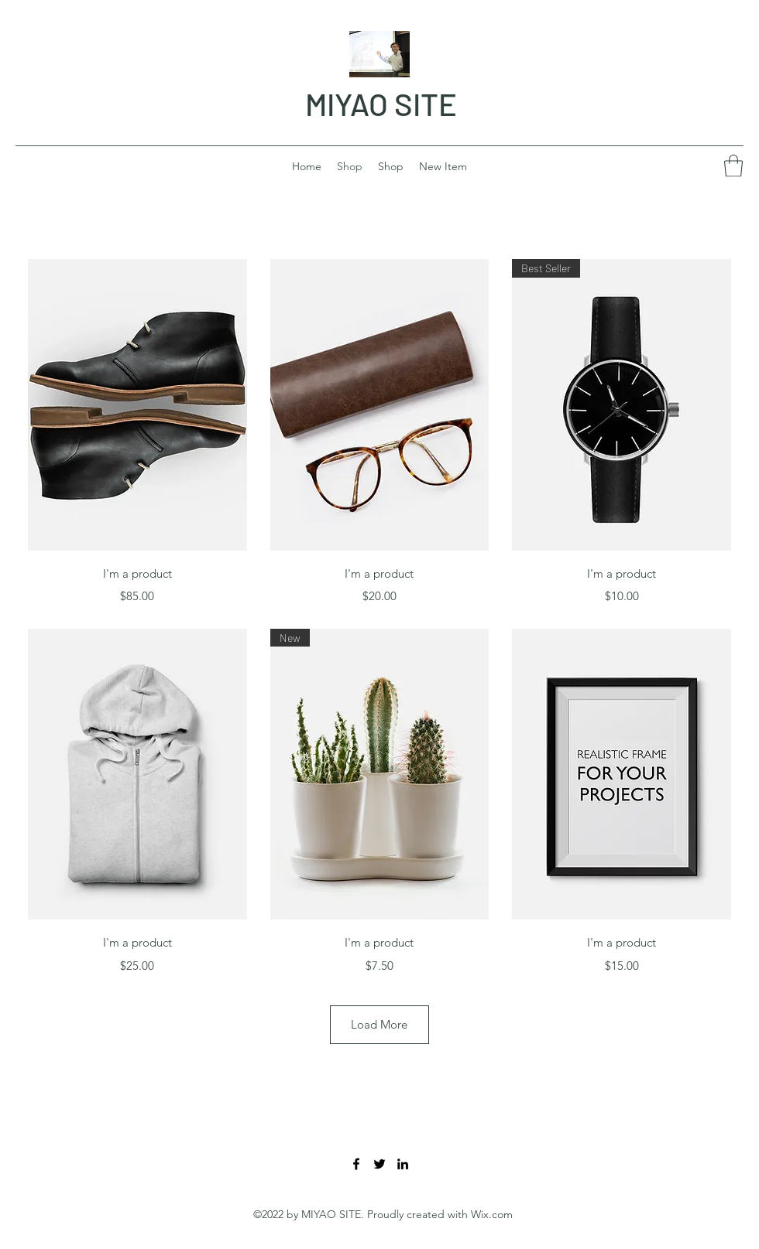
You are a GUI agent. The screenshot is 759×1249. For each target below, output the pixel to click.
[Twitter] (379, 1164)
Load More (379, 1024)
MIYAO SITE (381, 103)
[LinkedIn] (402, 1164)
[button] (733, 166)
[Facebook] (356, 1164)
